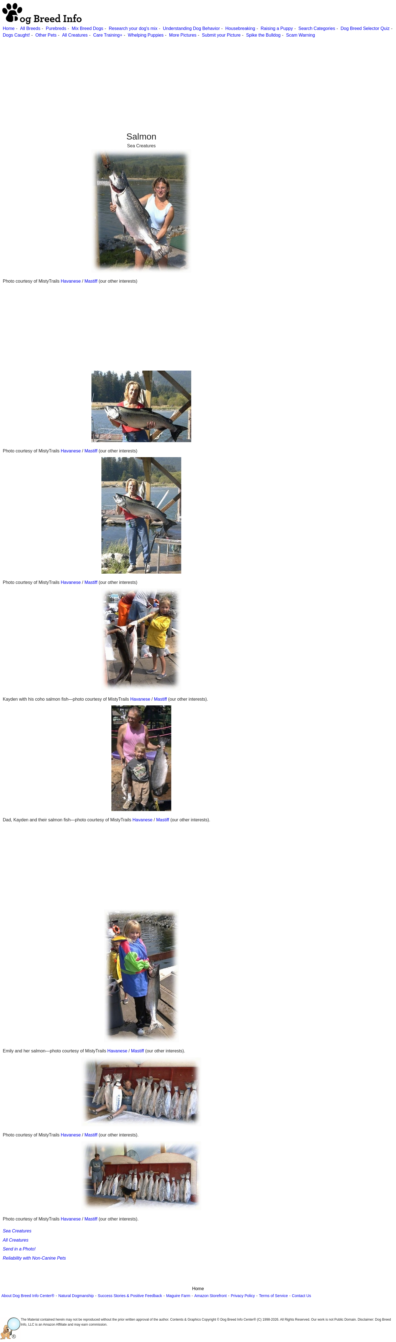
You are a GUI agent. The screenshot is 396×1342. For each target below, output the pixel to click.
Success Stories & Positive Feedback (130, 1295)
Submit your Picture (221, 35)
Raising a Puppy (276, 28)
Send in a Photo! (19, 1249)
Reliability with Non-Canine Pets (34, 1258)
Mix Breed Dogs (87, 28)
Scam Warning (300, 35)
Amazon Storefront (210, 1295)
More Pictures (182, 35)
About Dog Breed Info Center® (27, 1295)
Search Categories (316, 28)
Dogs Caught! (16, 35)
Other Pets (46, 35)
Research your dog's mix (133, 28)
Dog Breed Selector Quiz (365, 28)
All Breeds (30, 28)
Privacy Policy (243, 1295)
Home (9, 28)
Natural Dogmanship (76, 1295)
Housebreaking (240, 28)
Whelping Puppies (145, 35)
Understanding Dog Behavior (191, 28)
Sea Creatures (17, 1231)
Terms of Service (273, 1295)
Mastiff (91, 281)
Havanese (71, 281)
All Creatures (75, 35)
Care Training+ (107, 35)
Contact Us (301, 1295)
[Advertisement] (166, 77)
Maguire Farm (178, 1295)
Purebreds (56, 28)
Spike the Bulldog (263, 35)
